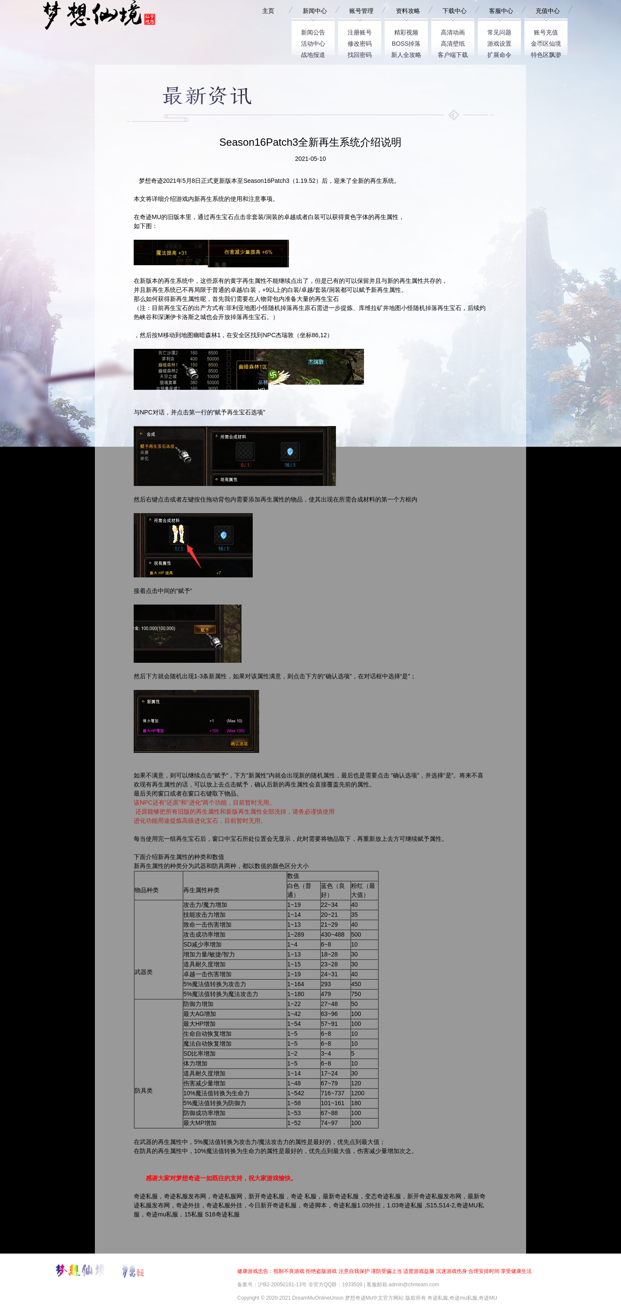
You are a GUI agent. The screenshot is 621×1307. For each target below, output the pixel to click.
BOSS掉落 (406, 42)
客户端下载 (453, 53)
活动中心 (313, 42)
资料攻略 (408, 10)
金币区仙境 (546, 42)
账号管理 (361, 10)
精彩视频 (406, 31)
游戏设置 (499, 42)
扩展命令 (499, 53)
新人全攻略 (406, 53)
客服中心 (501, 10)
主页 (268, 10)
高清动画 (453, 31)
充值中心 (548, 10)
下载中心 (454, 10)
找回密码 (360, 53)
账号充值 (546, 31)
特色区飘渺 (546, 53)
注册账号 (360, 31)
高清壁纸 (453, 42)
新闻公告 (313, 31)
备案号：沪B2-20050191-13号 (272, 1285)
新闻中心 (315, 10)
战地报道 (313, 53)
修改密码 (360, 42)
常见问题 (499, 31)
